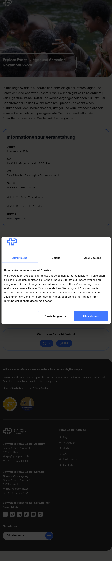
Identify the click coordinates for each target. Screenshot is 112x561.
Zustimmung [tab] (20, 257)
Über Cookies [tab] (92, 257)
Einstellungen (55, 316)
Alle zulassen (91, 316)
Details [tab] (56, 257)
